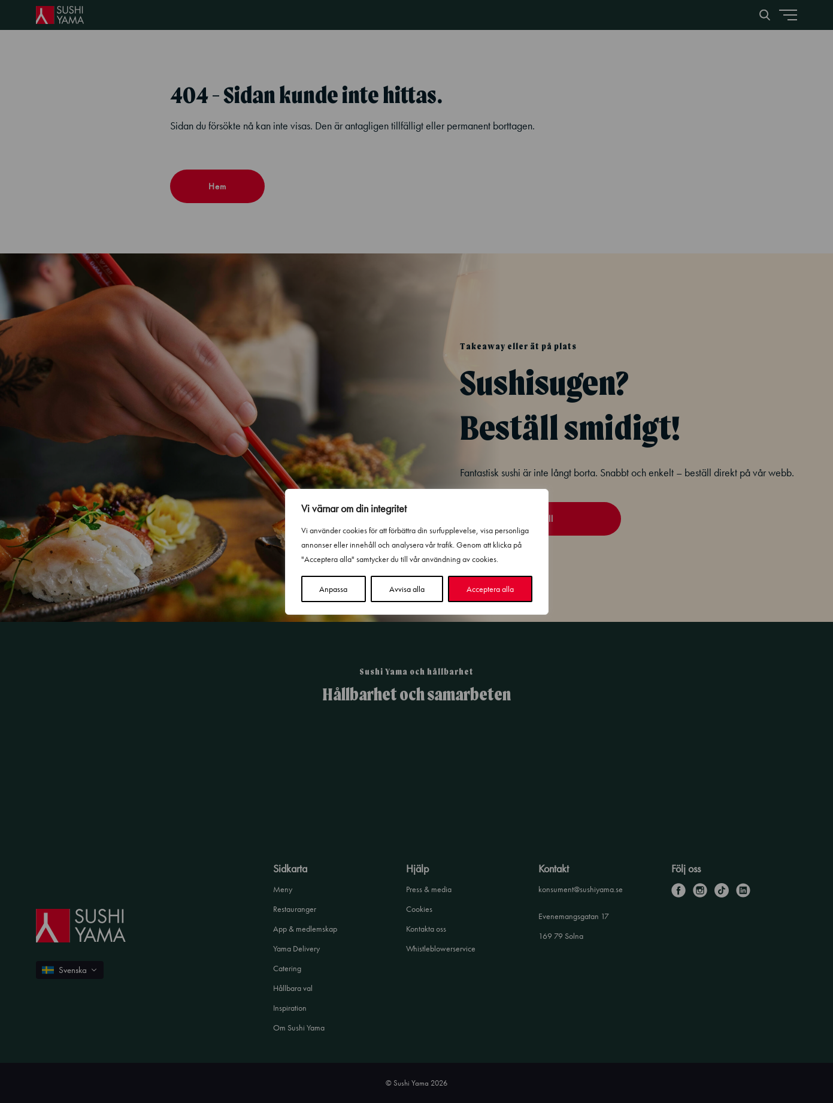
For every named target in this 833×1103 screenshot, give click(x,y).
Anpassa (333, 589)
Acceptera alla (490, 589)
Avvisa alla (407, 589)
